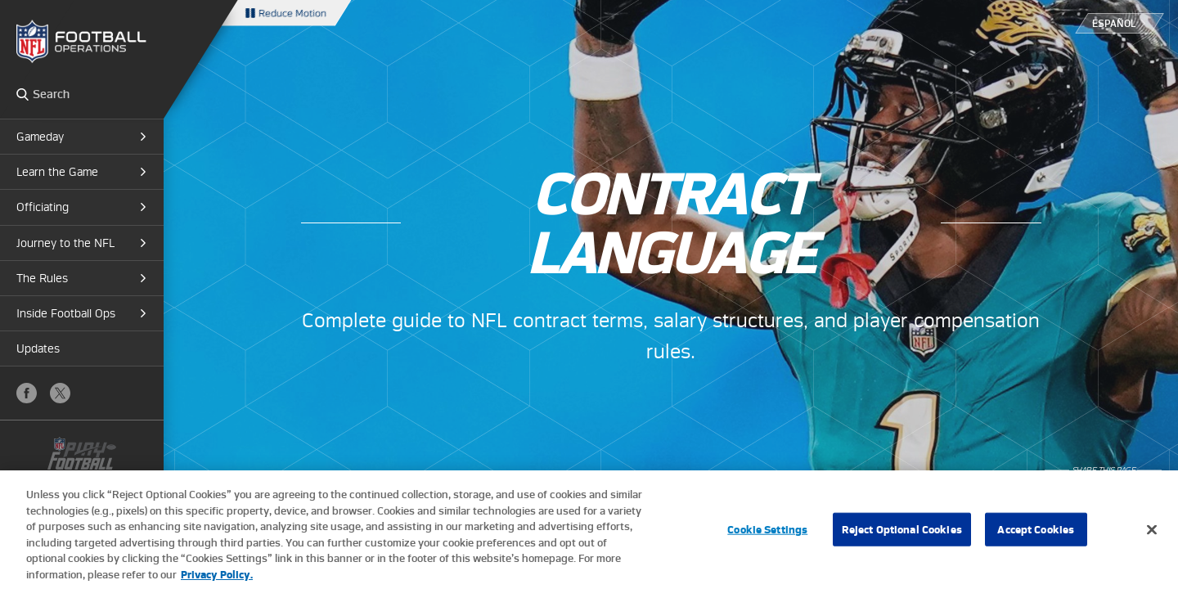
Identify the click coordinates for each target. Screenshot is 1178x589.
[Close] (1152, 535)
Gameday (40, 136)
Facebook (26, 393)
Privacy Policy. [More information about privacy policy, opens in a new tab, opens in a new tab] (217, 580)
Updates (38, 348)
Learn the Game (57, 171)
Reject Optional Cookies (902, 534)
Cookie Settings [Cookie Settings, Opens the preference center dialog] (767, 534)
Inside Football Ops (65, 313)
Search (22, 94)
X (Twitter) (60, 393)
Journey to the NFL (65, 243)
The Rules (42, 278)
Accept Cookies (1035, 534)
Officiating (42, 207)
